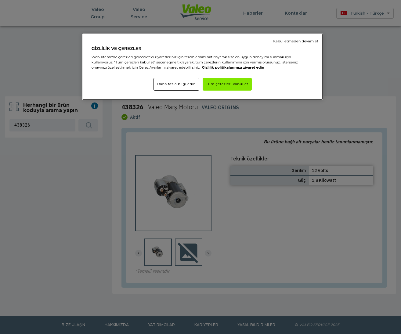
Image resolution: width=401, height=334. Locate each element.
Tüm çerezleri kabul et (227, 84)
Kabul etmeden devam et (295, 41)
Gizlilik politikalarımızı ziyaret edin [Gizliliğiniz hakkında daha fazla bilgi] (233, 67)
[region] (202, 67)
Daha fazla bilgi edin (176, 84)
